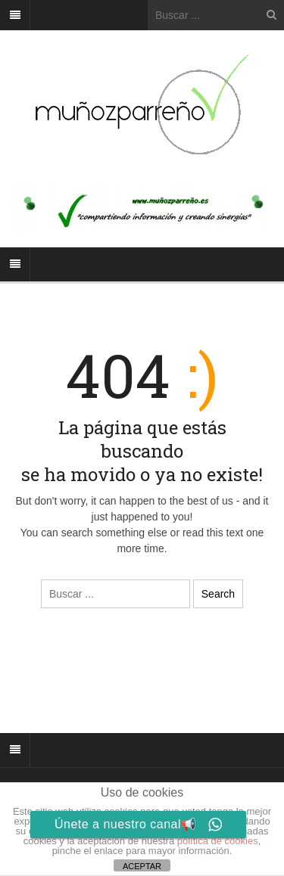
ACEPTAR (142, 866)
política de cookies (217, 840)
